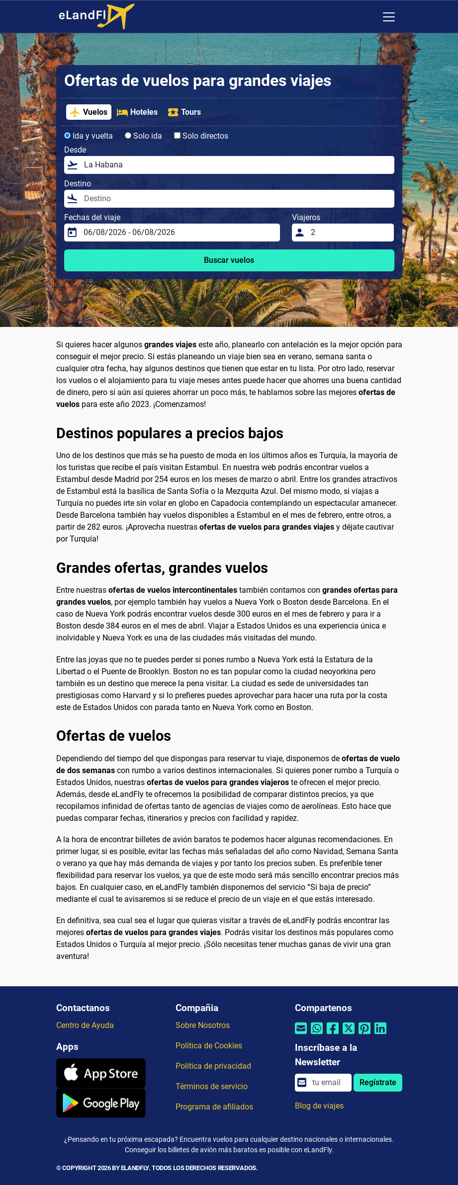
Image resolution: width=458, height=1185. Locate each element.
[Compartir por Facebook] (333, 1034)
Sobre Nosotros (203, 1025)
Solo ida (143, 136)
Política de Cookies (209, 1045)
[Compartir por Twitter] (349, 1034)
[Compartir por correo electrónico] (301, 1034)
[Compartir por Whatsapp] (317, 1034)
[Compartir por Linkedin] (380, 1034)
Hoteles (137, 112)
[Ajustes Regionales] (368, 16)
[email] (328, 1083)
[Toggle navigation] (388, 16)
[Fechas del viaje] (179, 232)
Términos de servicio (212, 1086)
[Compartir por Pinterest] (364, 1034)
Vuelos (88, 112)
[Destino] (236, 199)
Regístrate (378, 1082)
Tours (184, 112)
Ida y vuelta (88, 136)
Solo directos (201, 136)
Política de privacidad (213, 1066)
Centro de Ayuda (85, 1025)
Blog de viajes (319, 1105)
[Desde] (236, 165)
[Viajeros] (349, 232)
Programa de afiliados (214, 1106)
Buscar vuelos (229, 260)
